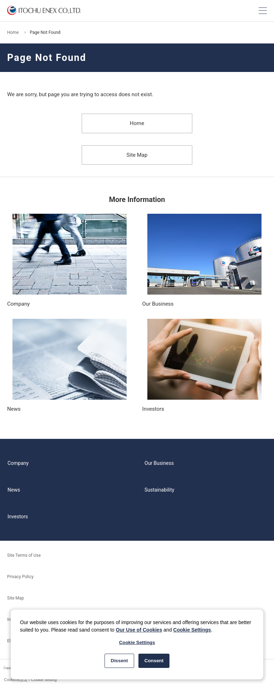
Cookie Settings (192, 630)
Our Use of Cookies (139, 630)
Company (18, 463)
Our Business (159, 463)
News (13, 490)
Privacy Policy (20, 576)
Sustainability (159, 490)
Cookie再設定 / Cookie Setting (30, 680)
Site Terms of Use (24, 555)
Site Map (137, 155)
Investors (17, 516)
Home (13, 32)
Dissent (119, 660)
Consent (153, 660)
